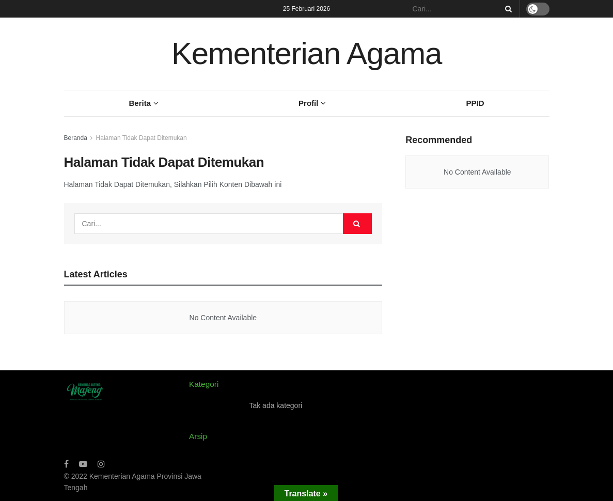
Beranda (75, 138)
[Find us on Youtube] (83, 464)
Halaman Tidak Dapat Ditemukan (141, 138)
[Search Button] (506, 9)
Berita (140, 103)
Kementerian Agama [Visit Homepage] (306, 53)
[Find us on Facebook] (66, 464)
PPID (475, 103)
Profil (308, 103)
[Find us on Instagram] (101, 464)
